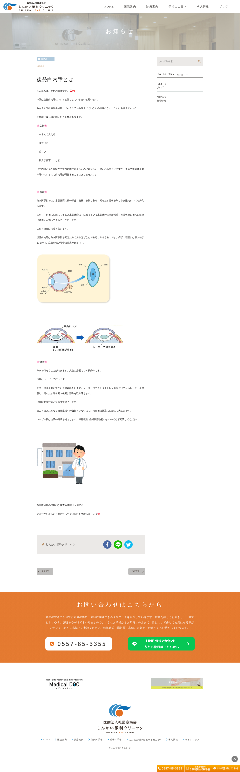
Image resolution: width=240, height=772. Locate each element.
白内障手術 (97, 739)
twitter (128, 544)
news (44, 59)
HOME (46, 739)
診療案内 (79, 739)
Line (118, 544)
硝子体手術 (116, 739)
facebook (107, 544)
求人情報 (173, 739)
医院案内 (62, 739)
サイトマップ (192, 739)
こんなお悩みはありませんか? (145, 739)
